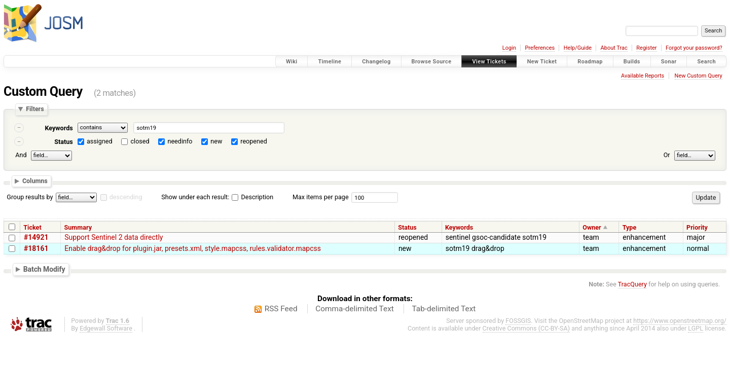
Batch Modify (44, 269)
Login (509, 48)
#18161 (36, 248)
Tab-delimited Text (444, 308)
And (20, 155)
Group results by (30, 197)
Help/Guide (578, 48)
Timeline (329, 61)
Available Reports (642, 75)
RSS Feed (281, 308)
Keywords (58, 128)
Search (706, 61)
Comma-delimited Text (354, 308)
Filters (35, 109)
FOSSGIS (518, 320)
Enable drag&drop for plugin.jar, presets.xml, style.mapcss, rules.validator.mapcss (192, 248)
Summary (78, 227)
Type (630, 227)
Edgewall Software (106, 328)
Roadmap (590, 61)
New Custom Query (698, 75)
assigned (100, 141)
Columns (35, 181)
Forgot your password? (694, 48)
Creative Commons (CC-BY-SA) (526, 328)
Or (667, 155)
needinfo (179, 141)
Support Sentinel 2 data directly (113, 237)
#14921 (36, 237)
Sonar (669, 61)
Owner (591, 227)
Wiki (292, 61)
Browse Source (432, 61)
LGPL (695, 328)
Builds (632, 61)
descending (126, 197)
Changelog (376, 61)
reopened (253, 141)
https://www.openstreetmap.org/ (679, 320)
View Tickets (489, 61)
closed (140, 141)
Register (646, 48)
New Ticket (542, 61)
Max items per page (321, 197)
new (216, 141)
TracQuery (632, 284)
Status (63, 141)
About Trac (614, 48)
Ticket (32, 227)
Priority (697, 227)
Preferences (540, 48)
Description (252, 197)
